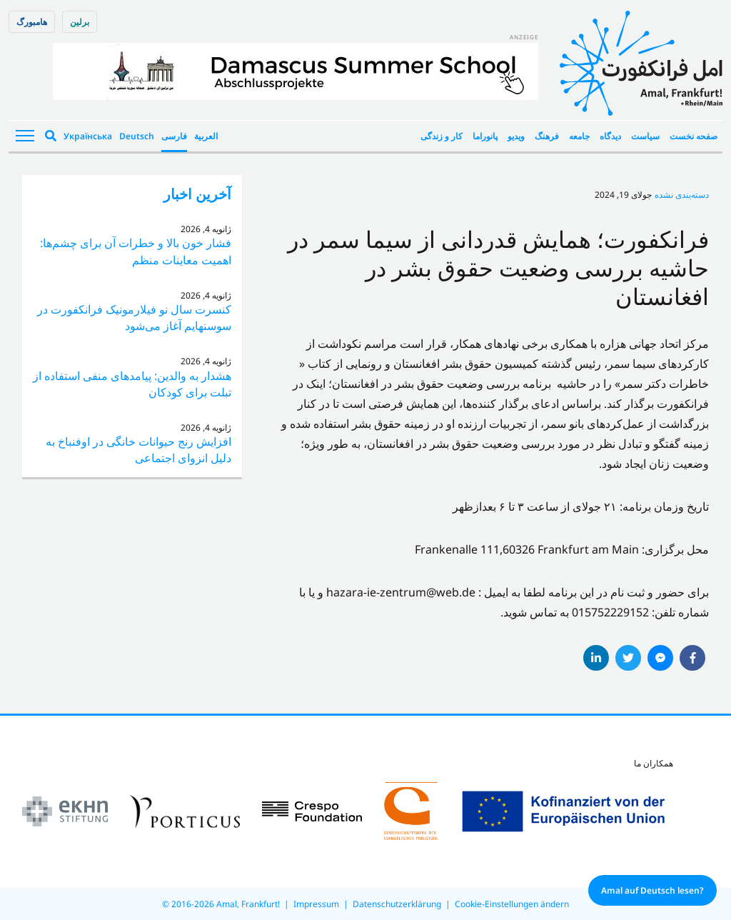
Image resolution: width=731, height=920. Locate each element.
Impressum (316, 904)
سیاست (645, 136)
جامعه (579, 136)
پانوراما (485, 136)
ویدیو (516, 136)
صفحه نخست (693, 136)
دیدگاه (610, 136)
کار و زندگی (441, 136)
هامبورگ (31, 22)
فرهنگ (547, 136)
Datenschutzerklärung (397, 904)
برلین (79, 22)
